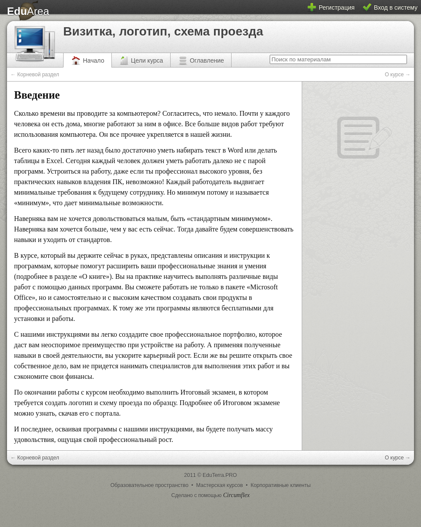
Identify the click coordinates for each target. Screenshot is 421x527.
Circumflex (236, 495)
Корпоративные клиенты (280, 485)
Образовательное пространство (150, 485)
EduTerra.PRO (220, 475)
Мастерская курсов (220, 485)
